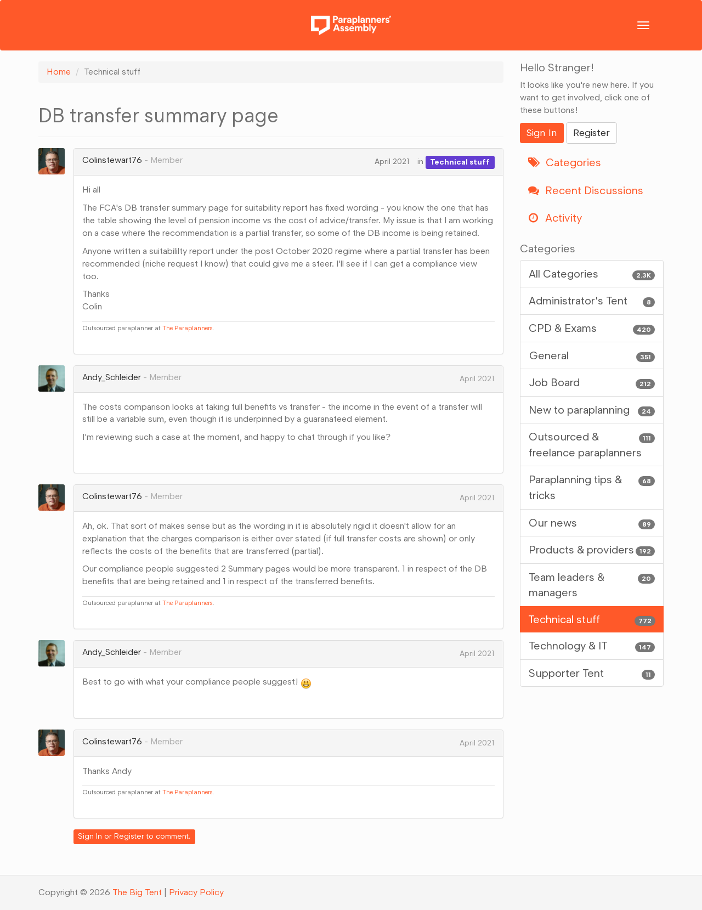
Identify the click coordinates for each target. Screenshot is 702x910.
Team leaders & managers (592, 584)
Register (129, 836)
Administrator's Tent (592, 301)
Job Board (592, 383)
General (592, 356)
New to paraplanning (592, 410)
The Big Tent (137, 892)
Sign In (90, 836)
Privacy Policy (196, 892)
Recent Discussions (585, 190)
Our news (592, 523)
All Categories (592, 274)
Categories (564, 162)
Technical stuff (460, 161)
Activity (555, 217)
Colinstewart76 (112, 160)
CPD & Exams (592, 328)
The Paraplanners (187, 328)
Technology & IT (592, 646)
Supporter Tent (592, 673)
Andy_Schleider (111, 377)
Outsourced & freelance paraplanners (592, 444)
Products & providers (592, 550)
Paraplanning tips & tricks (592, 487)
